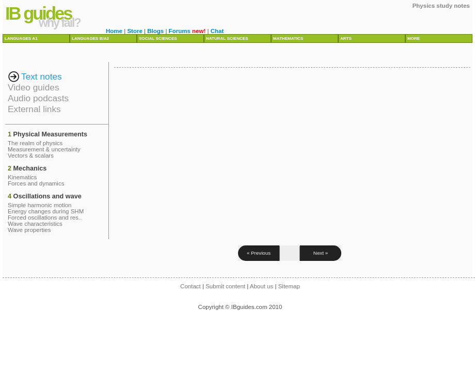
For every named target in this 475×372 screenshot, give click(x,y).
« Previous (259, 253)
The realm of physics (35, 143)
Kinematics (22, 177)
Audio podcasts (38, 98)
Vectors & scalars (31, 155)
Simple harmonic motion (40, 205)
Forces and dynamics (36, 183)
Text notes (41, 76)
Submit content (225, 286)
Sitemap (289, 286)
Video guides (33, 87)
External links (34, 109)
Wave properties (29, 230)
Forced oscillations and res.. (45, 217)
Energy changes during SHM (46, 211)
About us (261, 286)
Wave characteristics (35, 224)
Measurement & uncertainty (44, 149)
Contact (190, 286)
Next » (320, 253)
